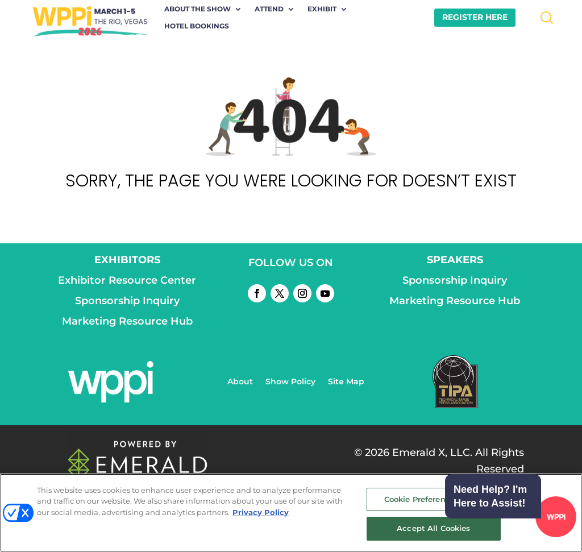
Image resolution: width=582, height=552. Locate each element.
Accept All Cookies (433, 528)
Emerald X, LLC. (432, 452)
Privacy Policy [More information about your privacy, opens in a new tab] (260, 512)
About (240, 382)
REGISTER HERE (475, 17)
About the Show (197, 9)
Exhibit (321, 9)
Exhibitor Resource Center (127, 280)
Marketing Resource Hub (127, 321)
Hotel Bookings (196, 26)
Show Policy (290, 382)
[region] (291, 513)
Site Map (346, 382)
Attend (269, 9)
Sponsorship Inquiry (127, 300)
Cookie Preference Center (433, 499)
